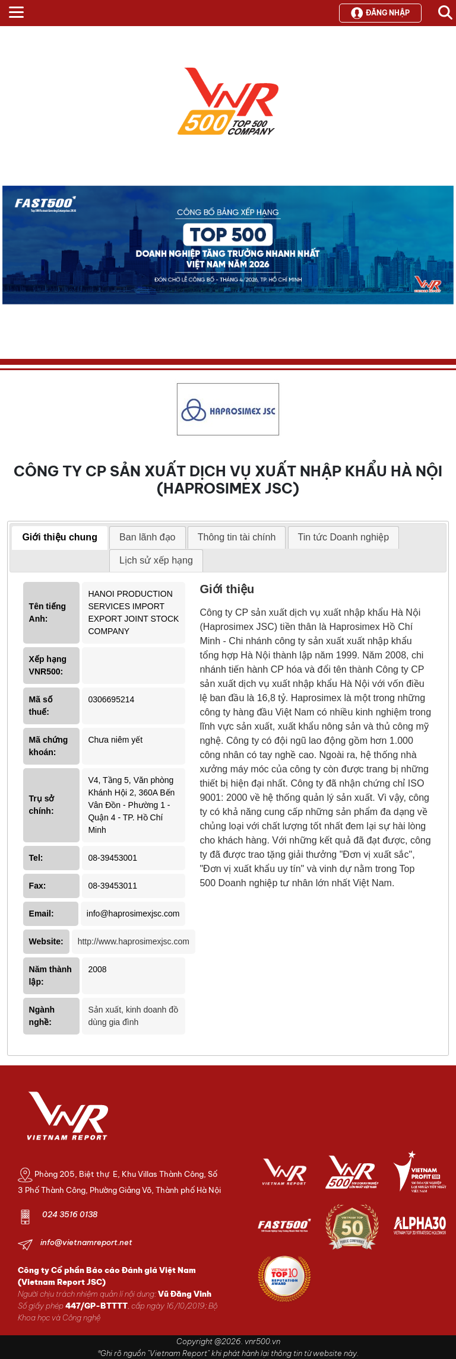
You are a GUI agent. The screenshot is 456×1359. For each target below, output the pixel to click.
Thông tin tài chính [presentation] (237, 537)
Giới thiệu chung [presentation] (59, 537)
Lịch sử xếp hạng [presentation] (156, 560)
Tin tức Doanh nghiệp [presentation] (344, 537)
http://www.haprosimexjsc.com (133, 941)
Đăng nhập (380, 13)
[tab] (59, 538)
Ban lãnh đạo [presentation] (147, 537)
